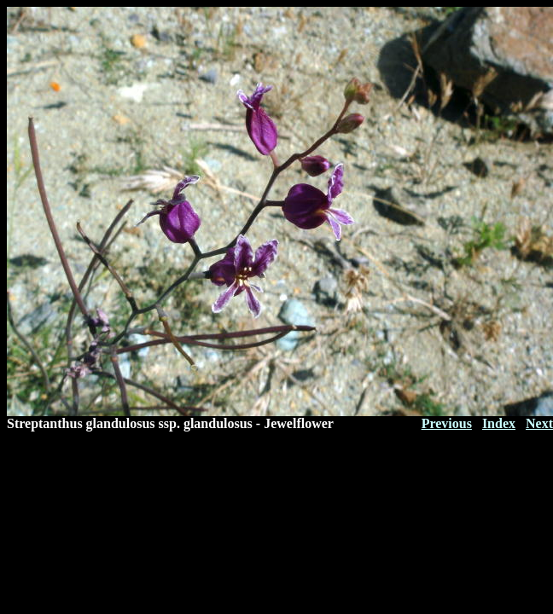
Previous (447, 423)
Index (498, 423)
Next (539, 423)
